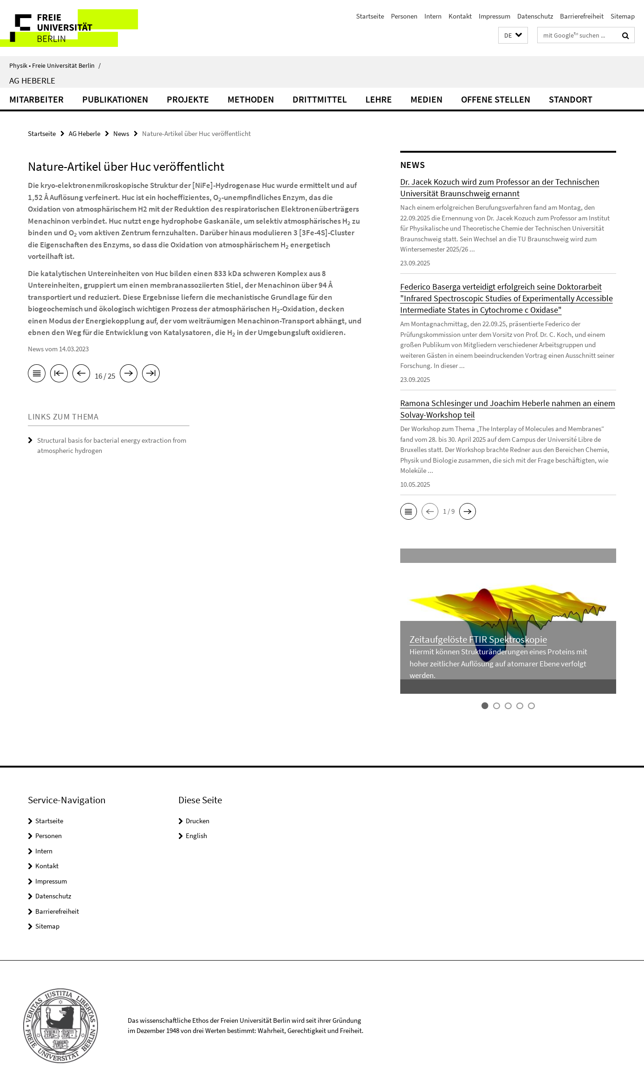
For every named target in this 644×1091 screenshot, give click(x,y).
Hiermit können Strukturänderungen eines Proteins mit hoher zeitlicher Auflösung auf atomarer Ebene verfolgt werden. (498, 663)
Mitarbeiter (36, 99)
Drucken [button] (197, 820)
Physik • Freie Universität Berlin (55, 65)
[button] (513, 35)
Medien (426, 99)
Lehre (378, 99)
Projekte (188, 99)
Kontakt (460, 16)
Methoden (251, 99)
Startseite (370, 16)
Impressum (494, 16)
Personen (404, 16)
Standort (570, 99)
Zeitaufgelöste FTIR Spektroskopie (478, 639)
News (121, 133)
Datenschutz (535, 16)
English (196, 835)
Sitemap (623, 16)
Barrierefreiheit (582, 16)
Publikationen (115, 99)
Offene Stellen (495, 99)
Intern (433, 16)
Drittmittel (320, 99)
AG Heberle (32, 80)
